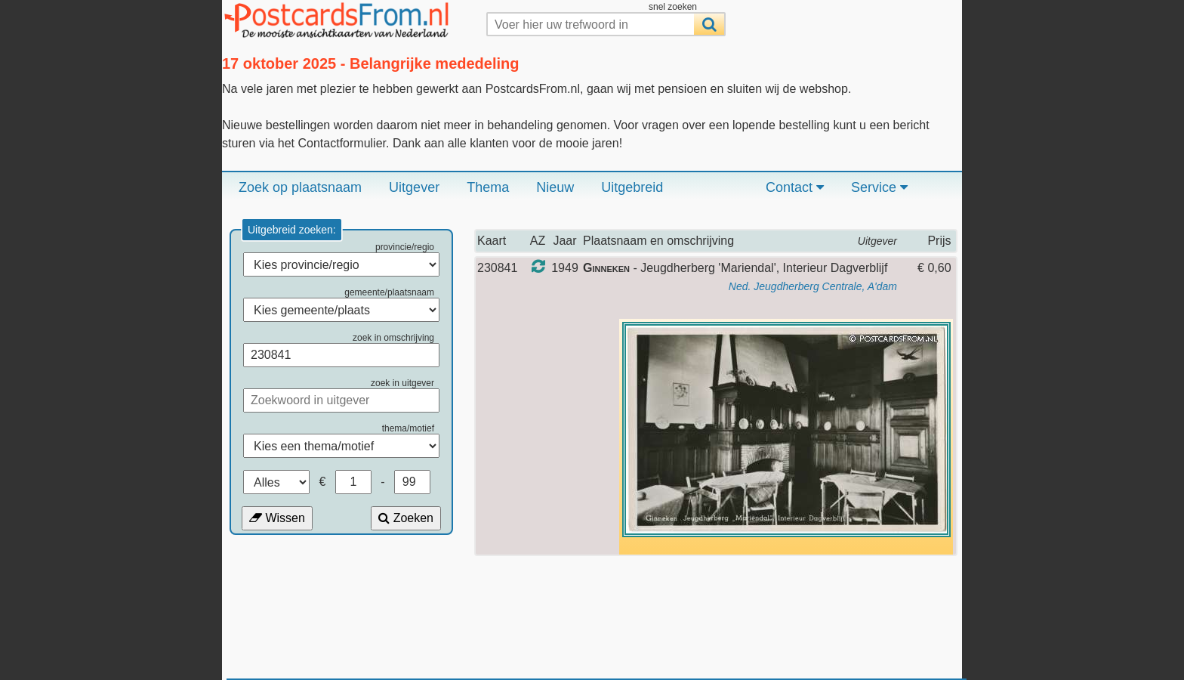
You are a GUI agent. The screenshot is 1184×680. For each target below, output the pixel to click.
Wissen (277, 518)
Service (879, 187)
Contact (795, 187)
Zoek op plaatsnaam (300, 187)
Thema (488, 187)
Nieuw (555, 187)
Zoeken (405, 518)
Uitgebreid (632, 187)
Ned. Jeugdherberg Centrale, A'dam (813, 286)
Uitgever (414, 187)
